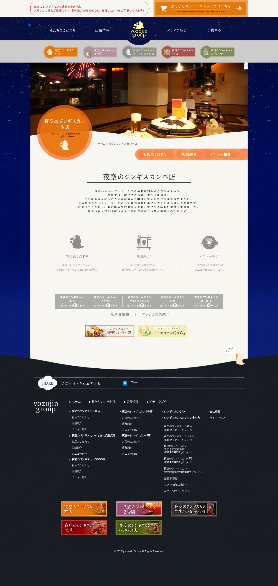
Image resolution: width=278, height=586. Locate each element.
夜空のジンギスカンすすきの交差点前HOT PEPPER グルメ (176, 449)
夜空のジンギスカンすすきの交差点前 (93, 435)
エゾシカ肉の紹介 (174, 484)
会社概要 (215, 411)
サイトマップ (217, 417)
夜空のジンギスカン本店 (86, 411)
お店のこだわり (81, 417)
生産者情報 (170, 478)
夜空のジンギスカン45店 (136, 435)
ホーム (101, 143)
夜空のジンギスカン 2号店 (137, 411)
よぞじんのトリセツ (175, 490)
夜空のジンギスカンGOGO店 (88, 459)
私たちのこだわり (103, 401)
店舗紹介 (77, 423)
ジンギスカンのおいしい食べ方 (182, 417)
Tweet (134, 382)
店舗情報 (132, 401)
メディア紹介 (158, 401)
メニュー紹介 (79, 429)
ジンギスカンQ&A (174, 411)
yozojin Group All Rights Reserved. (144, 551)
